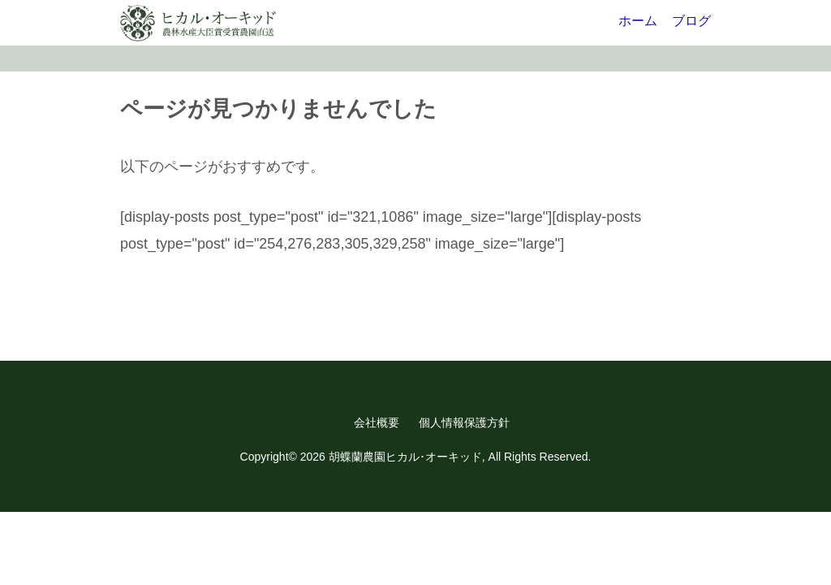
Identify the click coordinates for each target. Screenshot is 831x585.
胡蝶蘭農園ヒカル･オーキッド (405, 456)
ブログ (691, 21)
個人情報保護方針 (464, 422)
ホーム (637, 21)
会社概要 (376, 422)
